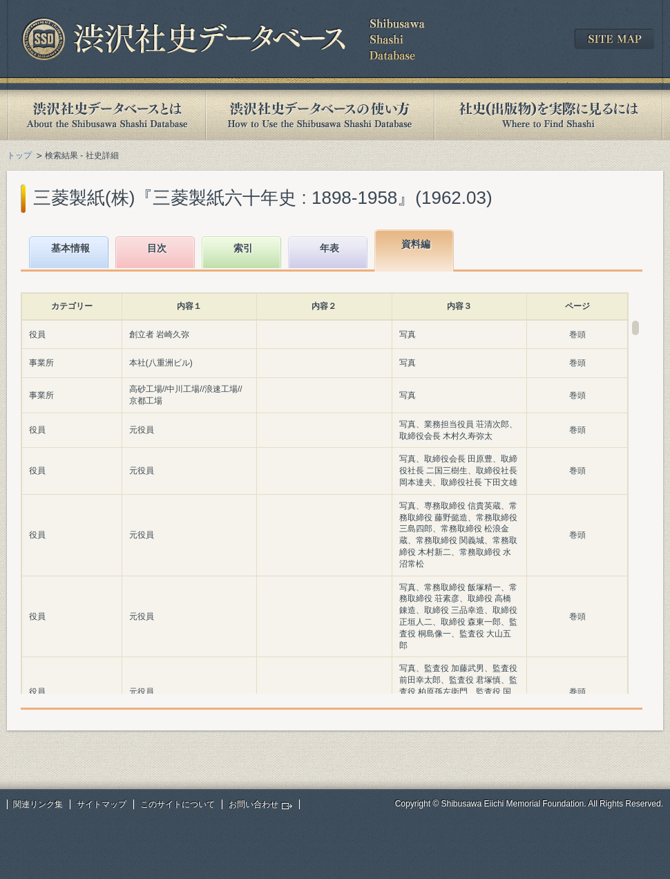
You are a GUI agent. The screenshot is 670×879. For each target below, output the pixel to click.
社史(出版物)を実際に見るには (548, 115)
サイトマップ (101, 804)
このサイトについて (177, 804)
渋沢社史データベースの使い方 (319, 115)
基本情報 (70, 248)
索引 (243, 248)
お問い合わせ (253, 804)
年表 (329, 248)
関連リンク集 (38, 804)
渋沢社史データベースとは (106, 115)
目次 (156, 248)
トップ (19, 155)
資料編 (415, 243)
